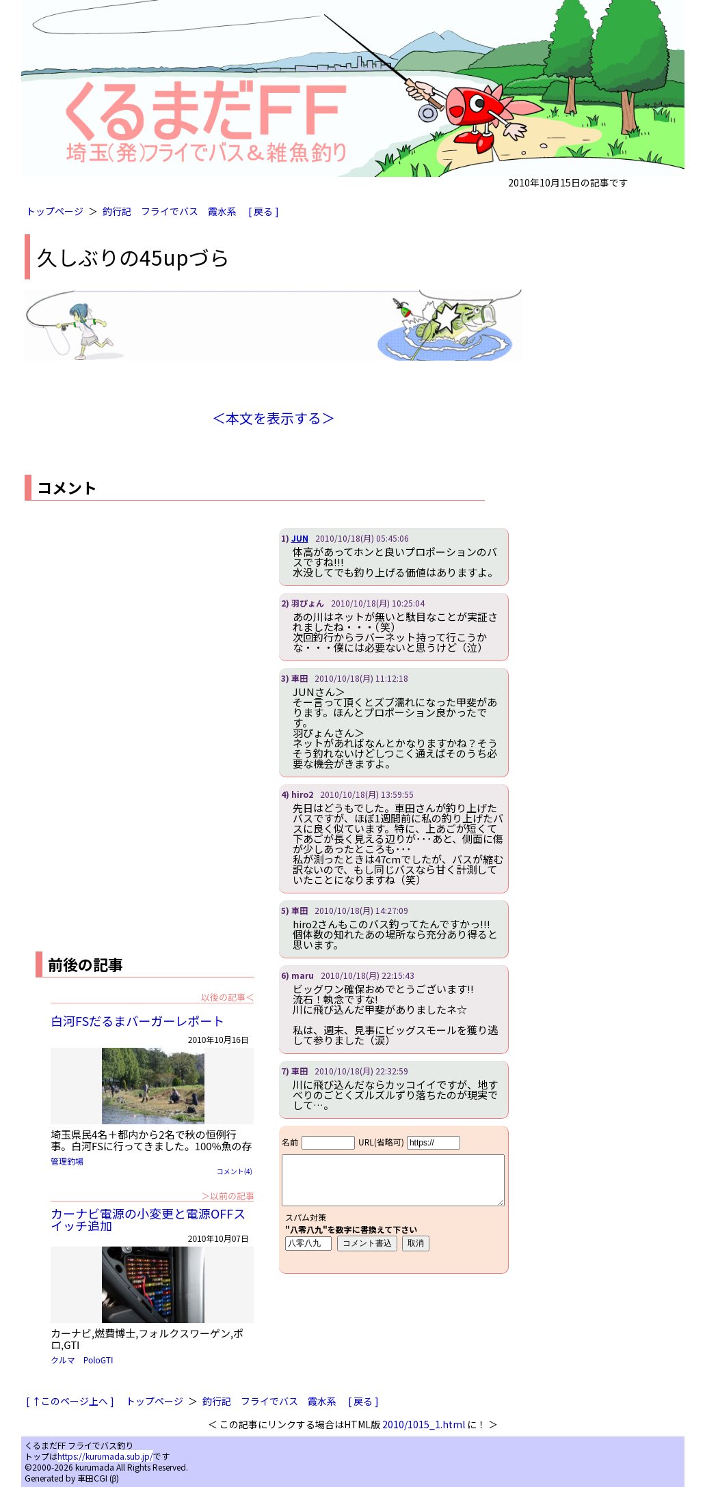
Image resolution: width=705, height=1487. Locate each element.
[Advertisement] (139, 623)
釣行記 (117, 211)
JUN (299, 538)
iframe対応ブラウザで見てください (393, 1199)
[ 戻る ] (263, 211)
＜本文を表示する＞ (273, 418)
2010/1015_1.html (423, 1424)
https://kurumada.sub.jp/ (105, 1456)
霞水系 (222, 211)
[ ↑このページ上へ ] (70, 1401)
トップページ (54, 211)
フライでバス (169, 211)
